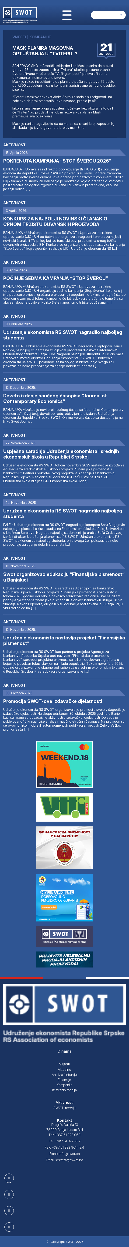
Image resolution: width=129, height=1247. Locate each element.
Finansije (64, 1080)
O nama (64, 1051)
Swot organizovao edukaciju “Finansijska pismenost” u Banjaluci (64, 577)
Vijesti (64, 1064)
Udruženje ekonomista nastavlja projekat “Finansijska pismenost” (64, 640)
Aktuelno (64, 1069)
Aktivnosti (15, 145)
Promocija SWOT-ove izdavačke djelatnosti (52, 701)
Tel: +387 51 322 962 (64, 1141)
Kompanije (65, 1085)
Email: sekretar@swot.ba (64, 1160)
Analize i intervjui (64, 1075)
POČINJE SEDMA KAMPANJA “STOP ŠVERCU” (55, 278)
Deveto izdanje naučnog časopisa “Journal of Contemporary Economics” (55, 398)
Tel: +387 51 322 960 (64, 1135)
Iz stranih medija (64, 1090)
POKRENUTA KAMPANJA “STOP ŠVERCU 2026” (57, 161)
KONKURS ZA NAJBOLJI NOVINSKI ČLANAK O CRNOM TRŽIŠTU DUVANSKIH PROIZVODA (55, 221)
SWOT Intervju (64, 1108)
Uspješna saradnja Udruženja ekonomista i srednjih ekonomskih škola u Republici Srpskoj (61, 454)
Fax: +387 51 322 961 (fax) (64, 1147)
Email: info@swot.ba (64, 1154)
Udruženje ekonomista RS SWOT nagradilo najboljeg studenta (62, 335)
